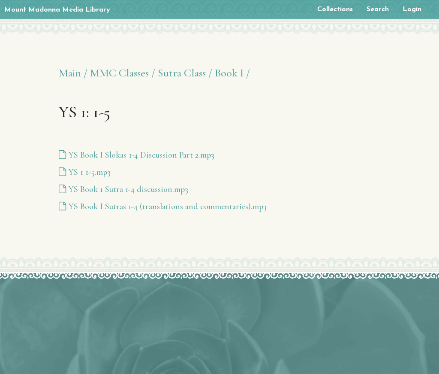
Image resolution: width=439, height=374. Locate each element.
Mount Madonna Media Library (57, 9)
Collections (335, 9)
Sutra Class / (185, 72)
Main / (73, 72)
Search (378, 9)
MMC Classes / (122, 72)
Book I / (232, 72)
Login (412, 9)
